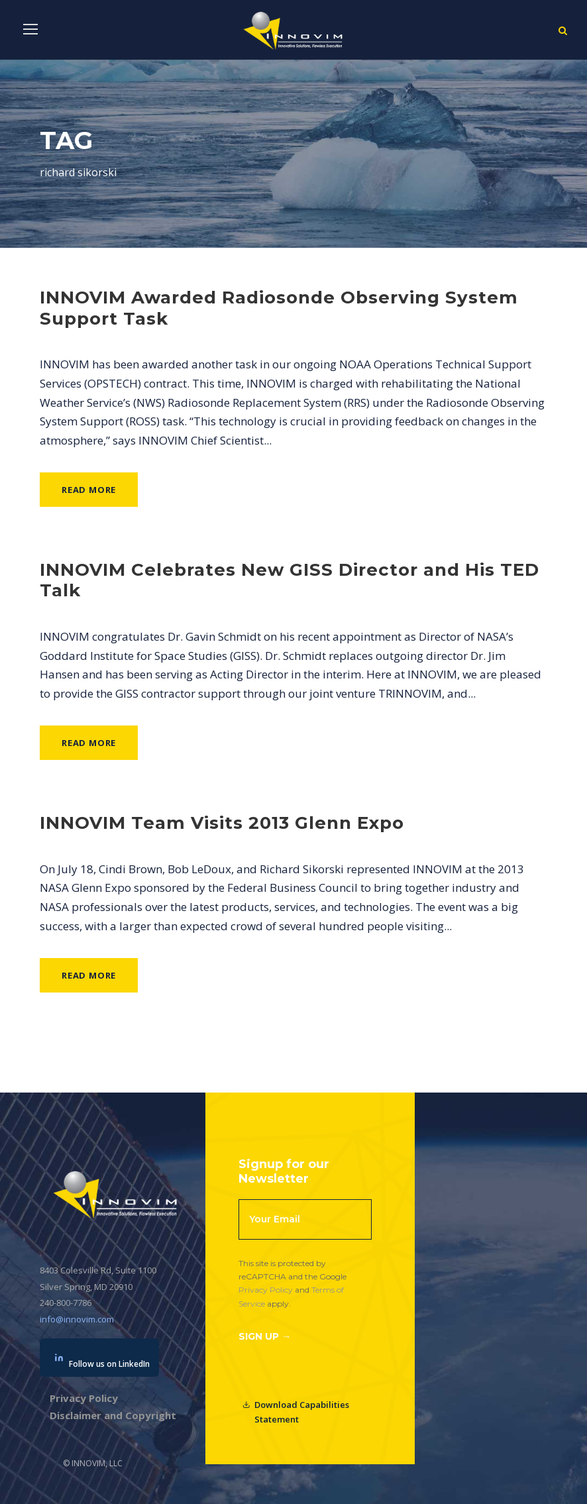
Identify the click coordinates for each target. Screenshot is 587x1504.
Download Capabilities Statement (295, 1412)
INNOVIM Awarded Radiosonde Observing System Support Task (279, 308)
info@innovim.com (77, 1319)
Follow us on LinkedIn (102, 1361)
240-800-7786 (65, 1303)
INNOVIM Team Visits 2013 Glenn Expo (222, 822)
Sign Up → (265, 1336)
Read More (89, 490)
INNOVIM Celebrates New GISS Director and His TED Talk (289, 580)
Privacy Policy (266, 1290)
